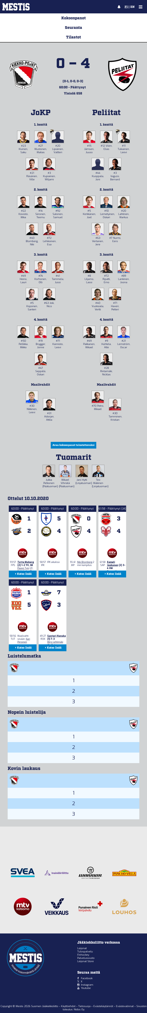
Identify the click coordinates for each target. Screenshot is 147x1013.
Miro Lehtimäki (55, 642)
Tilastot (73, 37)
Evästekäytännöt (103, 1006)
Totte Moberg (25, 562)
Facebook (86, 978)
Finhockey (83, 954)
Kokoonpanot (73, 18)
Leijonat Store (85, 961)
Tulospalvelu (85, 951)
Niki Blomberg (84, 562)
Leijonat (82, 948)
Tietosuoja (84, 1006)
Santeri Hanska (56, 635)
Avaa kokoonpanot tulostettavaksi (73, 445)
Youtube (86, 988)
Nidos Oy (79, 1009)
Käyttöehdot (68, 1006)
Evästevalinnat (125, 1006)
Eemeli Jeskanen (112, 564)
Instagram (87, 984)
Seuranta (73, 27)
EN (132, 7)
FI (126, 7)
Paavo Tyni (23, 568)
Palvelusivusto (86, 958)
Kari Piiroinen (23, 640)
